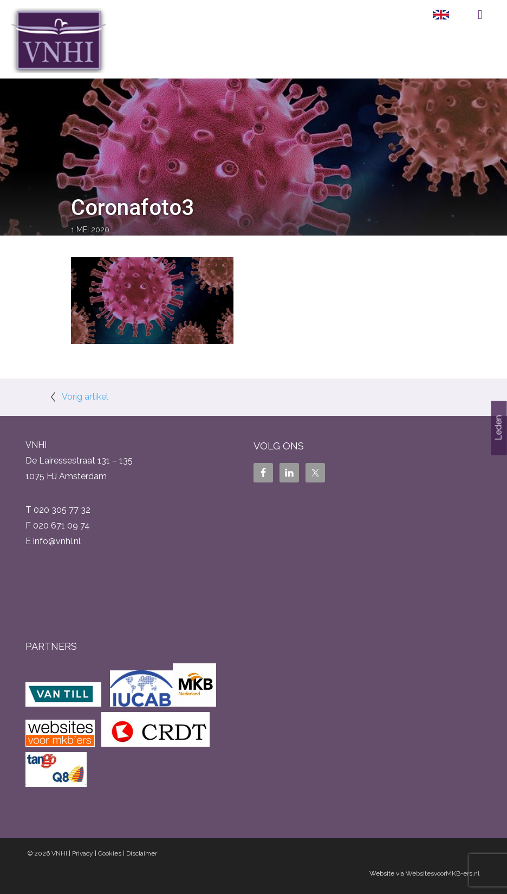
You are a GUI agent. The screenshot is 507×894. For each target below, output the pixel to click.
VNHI (59, 853)
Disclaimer (141, 853)
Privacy (82, 853)
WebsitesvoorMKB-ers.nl (442, 873)
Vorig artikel (85, 396)
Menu (480, 15)
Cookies (109, 853)
